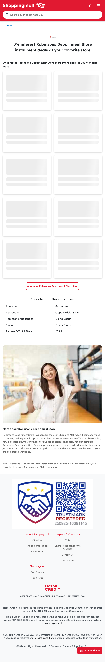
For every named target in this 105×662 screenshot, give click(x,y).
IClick (59, 331)
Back (7, 26)
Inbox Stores (63, 325)
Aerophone (12, 312)
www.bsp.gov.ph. (54, 623)
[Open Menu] (98, 5)
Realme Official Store (19, 331)
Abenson (11, 306)
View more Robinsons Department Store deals (52, 286)
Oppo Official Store (67, 312)
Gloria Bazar (63, 318)
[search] (83, 5)
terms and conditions (42, 638)
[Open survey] (91, 5)
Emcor (10, 325)
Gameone (61, 306)
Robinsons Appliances (19, 318)
